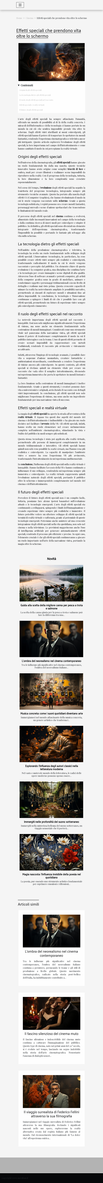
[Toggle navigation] (20, 5)
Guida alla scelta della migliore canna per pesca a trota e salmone (52, 607)
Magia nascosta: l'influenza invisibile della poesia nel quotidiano (51, 876)
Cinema (29, 18)
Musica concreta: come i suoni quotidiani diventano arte (51, 713)
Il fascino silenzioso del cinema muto (51, 1033)
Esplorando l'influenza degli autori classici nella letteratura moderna (51, 767)
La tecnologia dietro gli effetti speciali (35, 95)
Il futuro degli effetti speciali (31, 110)
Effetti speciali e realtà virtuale (32, 105)
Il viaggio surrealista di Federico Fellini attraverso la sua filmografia (51, 1114)
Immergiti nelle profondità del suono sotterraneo (51, 821)
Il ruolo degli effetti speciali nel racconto (36, 100)
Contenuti (27, 85)
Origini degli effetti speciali (30, 90)
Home (19, 18)
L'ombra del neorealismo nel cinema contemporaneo (51, 660)
